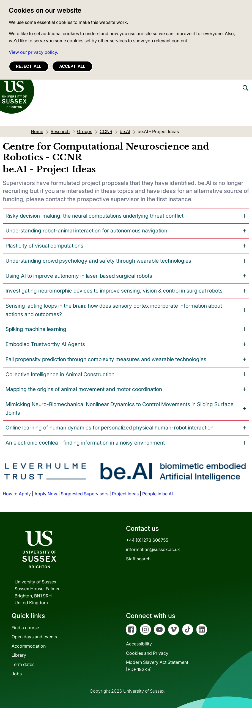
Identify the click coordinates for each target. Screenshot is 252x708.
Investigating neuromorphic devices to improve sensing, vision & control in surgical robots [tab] (114, 290)
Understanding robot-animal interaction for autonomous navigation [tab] (86, 230)
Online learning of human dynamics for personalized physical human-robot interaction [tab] (109, 427)
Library (19, 655)
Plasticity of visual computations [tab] (44, 245)
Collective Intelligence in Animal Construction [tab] (60, 374)
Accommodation (29, 646)
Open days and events (34, 636)
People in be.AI (157, 493)
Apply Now (45, 493)
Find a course (25, 627)
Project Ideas (125, 493)
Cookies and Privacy (147, 653)
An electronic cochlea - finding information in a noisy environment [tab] (85, 442)
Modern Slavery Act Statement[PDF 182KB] (157, 665)
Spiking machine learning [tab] (36, 329)
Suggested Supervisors (84, 493)
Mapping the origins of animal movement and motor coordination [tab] (84, 389)
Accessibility (139, 644)
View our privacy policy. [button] (33, 52)
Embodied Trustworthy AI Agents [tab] (45, 344)
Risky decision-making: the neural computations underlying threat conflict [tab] (94, 215)
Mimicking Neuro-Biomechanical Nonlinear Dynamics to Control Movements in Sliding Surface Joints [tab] (120, 408)
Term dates (23, 664)
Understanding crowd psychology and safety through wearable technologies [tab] (98, 260)
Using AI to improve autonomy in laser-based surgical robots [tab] (79, 275)
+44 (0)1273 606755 (147, 540)
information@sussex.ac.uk (153, 549)
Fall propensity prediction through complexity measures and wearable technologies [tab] (106, 359)
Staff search (138, 558)
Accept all (72, 66)
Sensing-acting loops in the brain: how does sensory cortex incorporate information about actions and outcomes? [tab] (114, 310)
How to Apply (17, 493)
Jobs (17, 673)
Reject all (29, 66)
